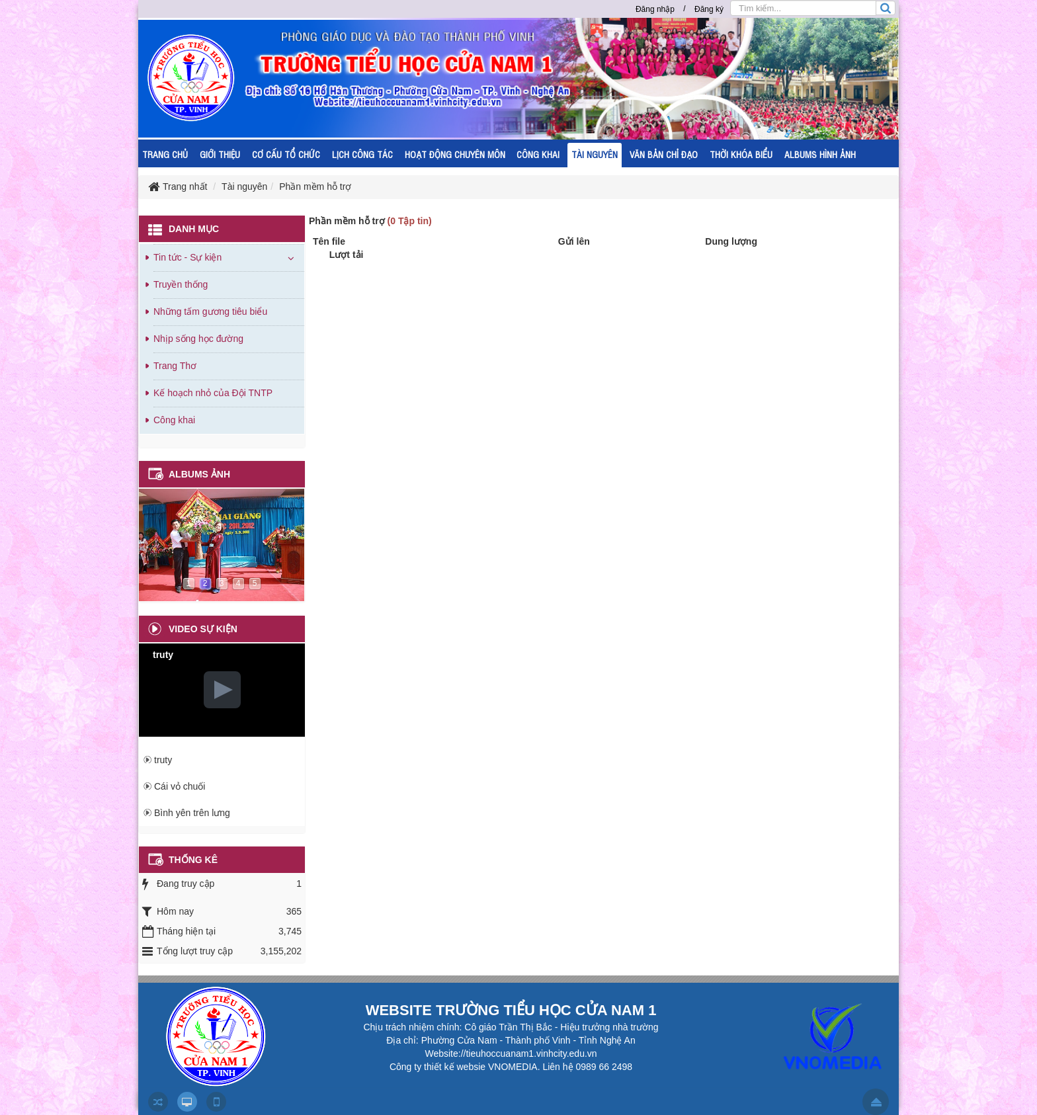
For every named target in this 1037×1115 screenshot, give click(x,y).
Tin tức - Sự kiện (187, 257)
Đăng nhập (655, 9)
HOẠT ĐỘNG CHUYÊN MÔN (455, 153)
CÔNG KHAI (538, 153)
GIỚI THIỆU (220, 153)
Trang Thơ (174, 365)
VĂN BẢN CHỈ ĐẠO (664, 153)
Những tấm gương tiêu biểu (210, 311)
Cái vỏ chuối (179, 786)
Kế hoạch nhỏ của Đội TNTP (212, 393)
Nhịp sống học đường (198, 338)
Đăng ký (709, 9)
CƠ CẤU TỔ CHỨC (286, 153)
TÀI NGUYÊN (594, 153)
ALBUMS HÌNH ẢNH (820, 153)
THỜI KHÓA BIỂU (741, 153)
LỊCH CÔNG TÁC (362, 153)
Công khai (174, 420)
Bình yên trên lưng (192, 812)
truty (163, 760)
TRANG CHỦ (165, 153)
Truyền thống (180, 284)
